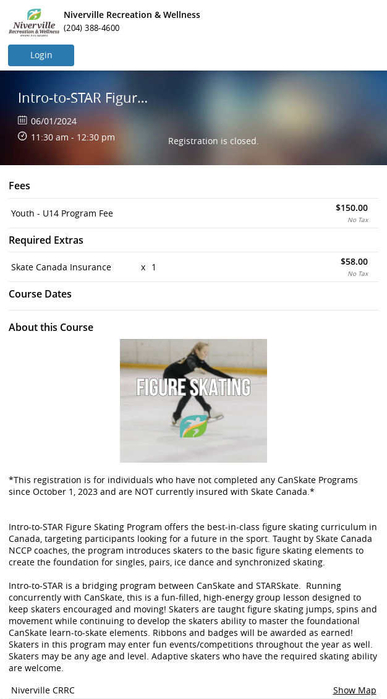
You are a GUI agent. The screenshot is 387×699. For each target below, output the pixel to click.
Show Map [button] (354, 690)
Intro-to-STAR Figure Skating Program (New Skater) (85, 97)
